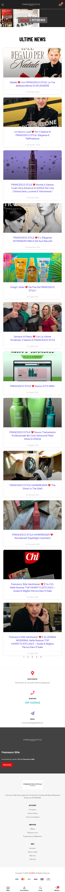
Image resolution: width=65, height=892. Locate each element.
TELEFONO (32, 698)
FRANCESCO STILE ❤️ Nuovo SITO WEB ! (32, 386)
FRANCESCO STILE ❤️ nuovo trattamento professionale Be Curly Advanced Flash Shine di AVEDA (32, 435)
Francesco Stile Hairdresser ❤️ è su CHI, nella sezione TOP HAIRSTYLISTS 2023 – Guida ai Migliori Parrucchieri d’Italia (32, 587)
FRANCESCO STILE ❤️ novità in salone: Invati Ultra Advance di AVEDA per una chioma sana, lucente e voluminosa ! (32, 188)
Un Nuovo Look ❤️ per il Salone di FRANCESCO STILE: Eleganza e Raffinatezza (32, 135)
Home (24, 20)
